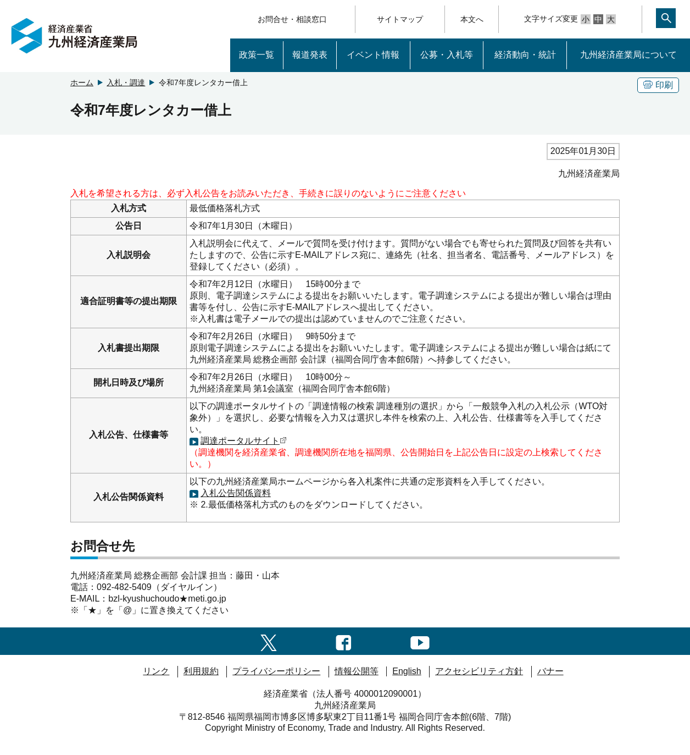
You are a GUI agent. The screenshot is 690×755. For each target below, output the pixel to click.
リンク (156, 671)
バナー (550, 671)
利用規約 (201, 671)
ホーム (81, 82)
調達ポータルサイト (244, 440)
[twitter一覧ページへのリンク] (268, 641)
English (406, 671)
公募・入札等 (446, 54)
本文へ (471, 19)
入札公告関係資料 (236, 493)
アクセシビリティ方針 (479, 671)
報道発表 (309, 54)
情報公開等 (357, 671)
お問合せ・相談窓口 (292, 19)
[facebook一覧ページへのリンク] (343, 641)
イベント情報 (373, 54)
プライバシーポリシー (276, 671)
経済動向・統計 (525, 54)
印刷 (658, 85)
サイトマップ (400, 19)
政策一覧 (256, 54)
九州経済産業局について (628, 54)
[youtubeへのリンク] (420, 641)
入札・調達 (126, 82)
